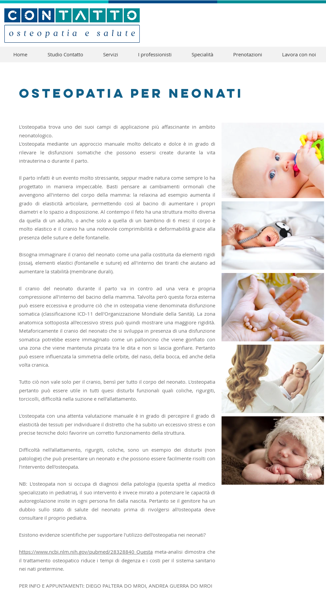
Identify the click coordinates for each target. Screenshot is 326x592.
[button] (202, 54)
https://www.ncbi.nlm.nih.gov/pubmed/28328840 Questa (86, 551)
